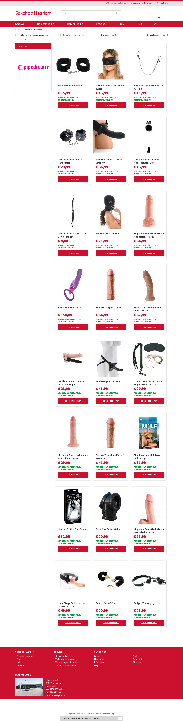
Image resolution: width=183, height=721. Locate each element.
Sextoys (20, 24)
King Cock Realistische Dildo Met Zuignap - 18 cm (73, 457)
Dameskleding (46, 24)
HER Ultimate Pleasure (70, 307)
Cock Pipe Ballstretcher (108, 529)
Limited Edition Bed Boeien (72, 529)
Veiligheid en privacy (64, 659)
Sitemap (137, 662)
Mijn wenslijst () (161, 3)
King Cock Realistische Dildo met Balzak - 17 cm (149, 531)
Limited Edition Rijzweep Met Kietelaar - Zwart (147, 161)
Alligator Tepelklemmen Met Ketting (149, 87)
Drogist (101, 24)
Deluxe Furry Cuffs (105, 603)
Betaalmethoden (63, 656)
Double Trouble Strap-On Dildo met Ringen (71, 383)
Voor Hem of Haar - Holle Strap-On (109, 161)
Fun (140, 24)
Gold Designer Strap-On (108, 381)
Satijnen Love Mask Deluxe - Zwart (110, 87)
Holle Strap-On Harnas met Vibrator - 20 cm (72, 605)
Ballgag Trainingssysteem (147, 603)
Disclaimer (90, 714)
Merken (20, 665)
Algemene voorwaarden (77, 714)
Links (19, 662)
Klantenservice (134, 3)
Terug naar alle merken (23, 40)
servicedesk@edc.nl (55, 695)
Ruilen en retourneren (65, 665)
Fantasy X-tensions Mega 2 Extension (110, 457)
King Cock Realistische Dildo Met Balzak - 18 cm (149, 235)
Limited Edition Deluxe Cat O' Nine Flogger (72, 235)
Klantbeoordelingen (108, 714)
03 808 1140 (53, 692)
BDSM (122, 24)
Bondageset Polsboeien (70, 85)
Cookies (136, 656)
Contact (97, 656)
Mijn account (147, 3)
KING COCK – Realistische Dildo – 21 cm (147, 309)
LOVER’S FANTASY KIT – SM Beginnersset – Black (148, 383)
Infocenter (99, 662)
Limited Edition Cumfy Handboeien (70, 161)
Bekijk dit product (73, 105)
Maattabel (99, 659)
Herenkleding (75, 24)
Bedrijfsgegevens (25, 656)
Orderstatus (138, 659)
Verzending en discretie (66, 662)
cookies (96, 718)
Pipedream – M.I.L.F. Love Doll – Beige (147, 457)
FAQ (96, 665)
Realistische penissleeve (108, 307)
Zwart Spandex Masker (108, 233)
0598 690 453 (54, 689)
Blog (19, 659)
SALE (156, 24)
